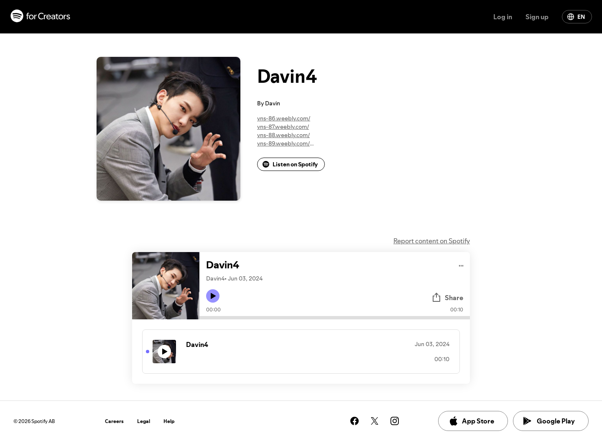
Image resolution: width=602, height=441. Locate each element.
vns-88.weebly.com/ (283, 135)
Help (169, 421)
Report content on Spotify (431, 240)
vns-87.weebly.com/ (283, 126)
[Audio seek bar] (334, 317)
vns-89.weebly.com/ (283, 143)
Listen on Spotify (290, 164)
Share (447, 298)
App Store (471, 421)
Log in (502, 16)
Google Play (549, 421)
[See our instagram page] (395, 421)
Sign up (536, 16)
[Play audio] (461, 264)
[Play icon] (212, 296)
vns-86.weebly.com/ (283, 118)
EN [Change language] (576, 17)
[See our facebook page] (354, 421)
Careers (114, 421)
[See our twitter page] (375, 421)
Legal (143, 421)
